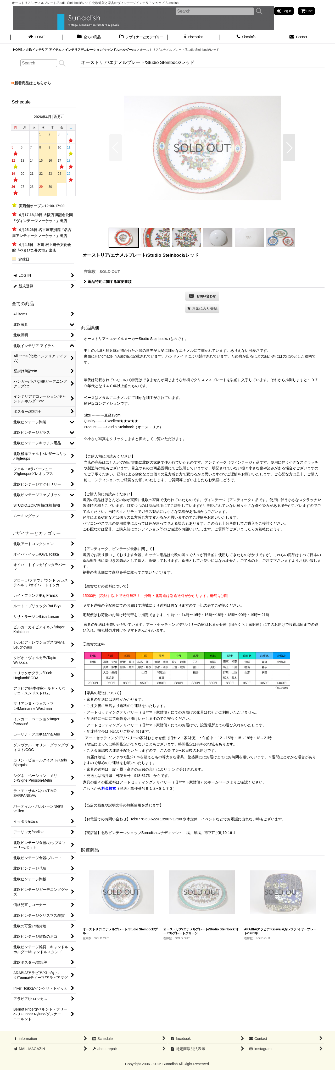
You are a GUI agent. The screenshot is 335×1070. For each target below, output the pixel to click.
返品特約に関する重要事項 (108, 281)
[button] (115, 147)
